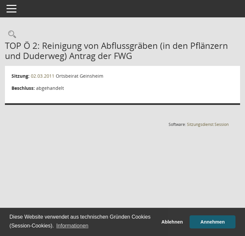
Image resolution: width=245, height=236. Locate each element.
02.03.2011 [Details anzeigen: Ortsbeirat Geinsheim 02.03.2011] (42, 76)
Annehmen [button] (212, 222)
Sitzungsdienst (208, 124)
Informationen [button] (72, 225)
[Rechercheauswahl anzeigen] (10, 34)
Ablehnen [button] (172, 222)
